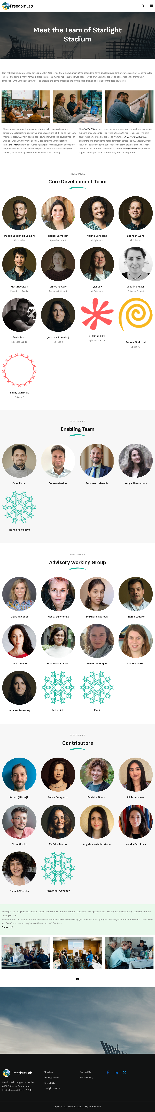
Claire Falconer (19, 616)
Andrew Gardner (58, 483)
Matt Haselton (19, 286)
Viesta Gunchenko (58, 616)
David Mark (19, 337)
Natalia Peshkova (136, 844)
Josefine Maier (135, 286)
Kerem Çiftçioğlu (19, 797)
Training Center (51, 1077)
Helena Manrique (97, 663)
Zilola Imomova (135, 797)
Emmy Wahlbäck (19, 392)
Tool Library (49, 1083)
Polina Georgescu (58, 797)
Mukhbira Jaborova (97, 616)
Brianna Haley (97, 336)
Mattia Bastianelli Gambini (19, 235)
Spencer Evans (135, 235)
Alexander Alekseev (58, 890)
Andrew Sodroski (136, 342)
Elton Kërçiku (19, 844)
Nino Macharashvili (58, 663)
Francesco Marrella (97, 483)
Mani (97, 710)
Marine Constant (97, 235)
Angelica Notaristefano (97, 844)
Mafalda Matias (58, 844)
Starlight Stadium (52, 1088)
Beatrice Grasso (96, 797)
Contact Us (85, 1072)
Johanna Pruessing (58, 337)
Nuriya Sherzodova (136, 483)
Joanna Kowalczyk (19, 529)
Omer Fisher (19, 483)
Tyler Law (96, 286)
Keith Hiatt (58, 710)
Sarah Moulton (135, 663)
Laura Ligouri (19, 663)
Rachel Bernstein (58, 235)
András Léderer (136, 616)
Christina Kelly (58, 286)
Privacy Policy (86, 1077)
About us (48, 1072)
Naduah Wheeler (19, 891)
